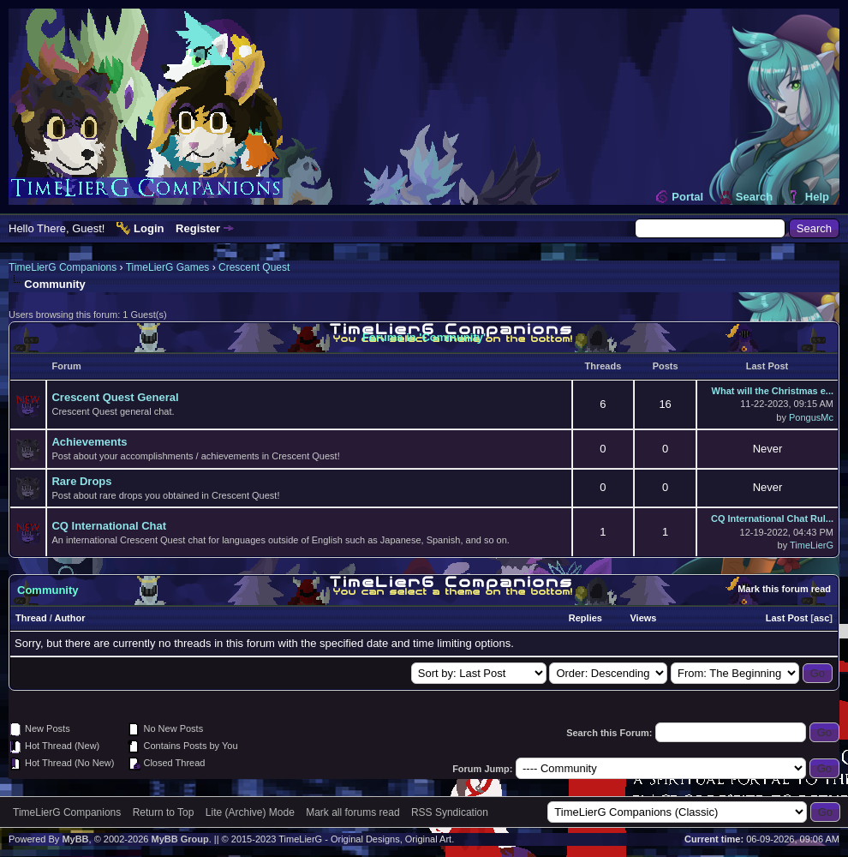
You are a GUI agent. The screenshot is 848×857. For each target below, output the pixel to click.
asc (821, 618)
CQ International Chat (108, 525)
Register (198, 228)
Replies (585, 618)
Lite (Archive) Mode (250, 812)
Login (149, 228)
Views (643, 618)
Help (817, 196)
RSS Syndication (449, 812)
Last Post (787, 618)
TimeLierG (811, 545)
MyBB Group (179, 839)
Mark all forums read (352, 812)
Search (754, 196)
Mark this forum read (784, 589)
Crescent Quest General (114, 397)
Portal (687, 196)
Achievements (89, 441)
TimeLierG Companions (62, 267)
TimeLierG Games (168, 267)
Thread (31, 618)
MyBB (75, 839)
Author (69, 618)
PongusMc (811, 417)
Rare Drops (81, 481)
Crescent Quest (254, 267)
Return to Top (163, 812)
